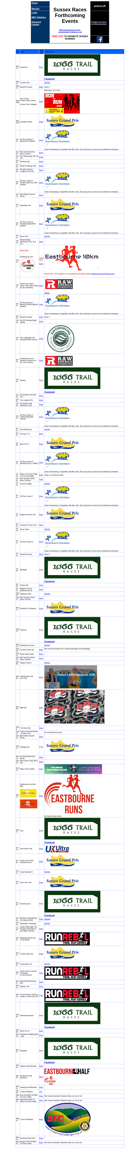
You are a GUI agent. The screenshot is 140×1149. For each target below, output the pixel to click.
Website (47, 919)
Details (46, 293)
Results (36, 9)
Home (35, 3)
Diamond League (36, 23)
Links (34, 13)
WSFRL (47, 83)
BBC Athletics (39, 17)
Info (40, 1092)
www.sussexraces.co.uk (69, 30)
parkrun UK (100, 6)
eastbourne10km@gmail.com (103, 274)
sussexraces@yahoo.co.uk (70, 32)
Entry (41, 67)
